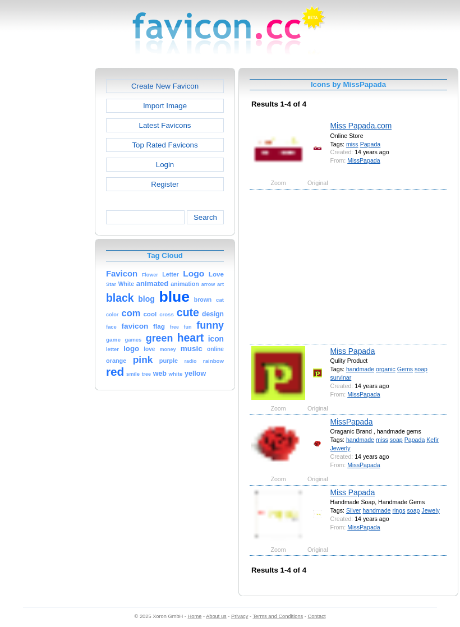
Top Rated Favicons (164, 145)
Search (205, 217)
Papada (370, 144)
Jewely (430, 510)
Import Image (165, 106)
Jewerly (340, 448)
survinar (341, 377)
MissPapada (363, 160)
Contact (317, 616)
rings (398, 510)
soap (421, 369)
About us (216, 616)
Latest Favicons (165, 125)
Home (195, 616)
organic (385, 369)
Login (165, 164)
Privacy (239, 616)
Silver (353, 510)
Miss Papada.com (361, 125)
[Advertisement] (46, 236)
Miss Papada (352, 351)
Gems (405, 369)
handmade (360, 369)
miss (352, 144)
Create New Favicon (165, 86)
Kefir (432, 439)
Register (164, 184)
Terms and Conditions (277, 616)
